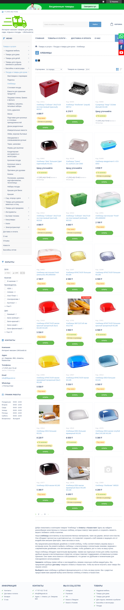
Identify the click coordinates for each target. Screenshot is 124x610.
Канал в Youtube (72, 603)
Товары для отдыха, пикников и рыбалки (13, 63)
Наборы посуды (13, 187)
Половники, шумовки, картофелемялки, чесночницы (15, 180)
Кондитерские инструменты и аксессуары (13, 154)
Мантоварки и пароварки (17, 76)
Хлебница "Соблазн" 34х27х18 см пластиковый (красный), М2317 (49, 107)
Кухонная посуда (14, 160)
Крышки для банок (14, 190)
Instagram (69, 590)
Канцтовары (10, 220)
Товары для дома (12, 54)
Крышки (10, 194)
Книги (8, 224)
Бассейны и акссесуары (105, 603)
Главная (39, 38)
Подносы (10, 80)
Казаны (10, 174)
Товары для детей (13, 58)
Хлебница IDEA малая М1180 (48, 485)
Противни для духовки (16, 170)
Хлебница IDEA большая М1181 (105, 379)
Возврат (7, 596)
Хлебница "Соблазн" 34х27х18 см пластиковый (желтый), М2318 (49, 218)
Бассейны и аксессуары (15, 68)
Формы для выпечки (15, 148)
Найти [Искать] (95, 24)
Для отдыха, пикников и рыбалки (108, 600)
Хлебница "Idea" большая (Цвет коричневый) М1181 (49, 162)
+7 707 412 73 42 (41, 590)
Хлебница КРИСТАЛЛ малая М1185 (77, 379)
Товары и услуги (9, 46)
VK (67, 596)
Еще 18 (9, 332)
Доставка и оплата (10, 232)
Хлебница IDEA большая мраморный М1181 (76, 432)
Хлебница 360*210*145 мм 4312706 (76, 324)
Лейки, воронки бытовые (17, 134)
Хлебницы (11, 84)
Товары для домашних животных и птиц (14, 203)
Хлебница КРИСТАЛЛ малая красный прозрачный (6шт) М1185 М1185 (48, 325)
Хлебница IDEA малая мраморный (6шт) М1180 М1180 (76, 487)
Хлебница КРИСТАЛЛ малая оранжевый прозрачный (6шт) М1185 (48, 380)
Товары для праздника (14, 208)
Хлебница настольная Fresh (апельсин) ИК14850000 (48, 273)
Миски (9, 114)
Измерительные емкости (17, 130)
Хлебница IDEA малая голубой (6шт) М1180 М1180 (108, 432)
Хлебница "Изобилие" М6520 (107, 485)
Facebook (69, 593)
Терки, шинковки (13, 144)
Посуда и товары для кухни (16, 72)
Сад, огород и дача (13, 198)
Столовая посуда (14, 88)
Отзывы (6, 241)
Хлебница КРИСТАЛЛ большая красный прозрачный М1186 (108, 324)
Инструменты (11, 212)
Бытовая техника (12, 216)
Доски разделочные (15, 126)
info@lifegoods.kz (8, 378)
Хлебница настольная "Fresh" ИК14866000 (107, 217)
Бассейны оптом (9, 250)
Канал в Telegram (72, 600)
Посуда (99, 606)
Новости (6, 245)
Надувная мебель (13, 51)
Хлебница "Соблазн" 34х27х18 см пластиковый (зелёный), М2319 (78, 218)
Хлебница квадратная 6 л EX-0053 (107, 162)
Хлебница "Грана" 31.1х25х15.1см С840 (74, 162)
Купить (45, 127)
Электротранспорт (13, 227)
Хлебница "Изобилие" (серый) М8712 (78, 106)
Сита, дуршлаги (13, 110)
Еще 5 (9, 306)
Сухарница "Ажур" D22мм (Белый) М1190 (106, 106)
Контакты (7, 590)
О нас (5, 236)
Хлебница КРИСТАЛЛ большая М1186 (78, 273)
